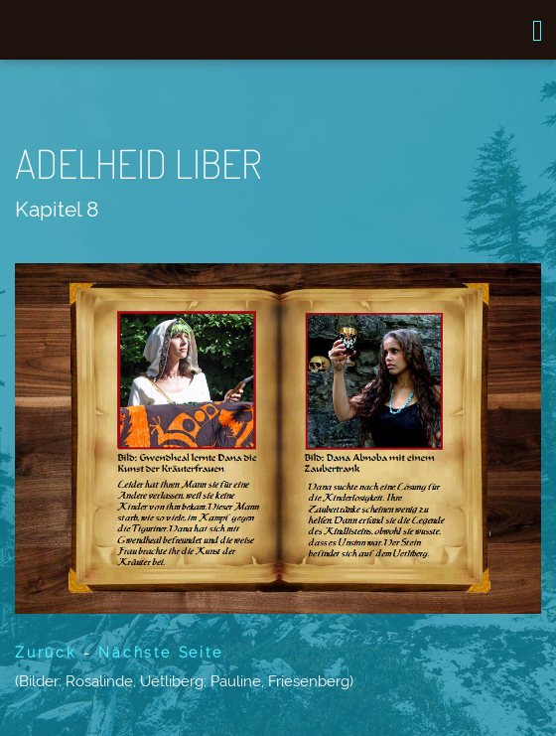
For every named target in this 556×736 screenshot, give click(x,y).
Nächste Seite (160, 653)
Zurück (45, 653)
